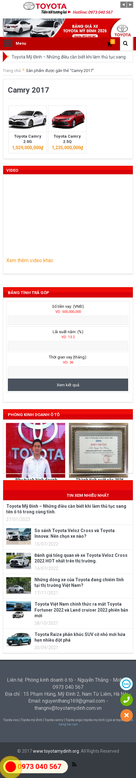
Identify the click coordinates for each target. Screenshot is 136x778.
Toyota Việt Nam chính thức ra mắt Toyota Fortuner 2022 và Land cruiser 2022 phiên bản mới (81, 610)
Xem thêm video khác (29, 260)
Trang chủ (12, 70)
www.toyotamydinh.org (56, 751)
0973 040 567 (39, 766)
